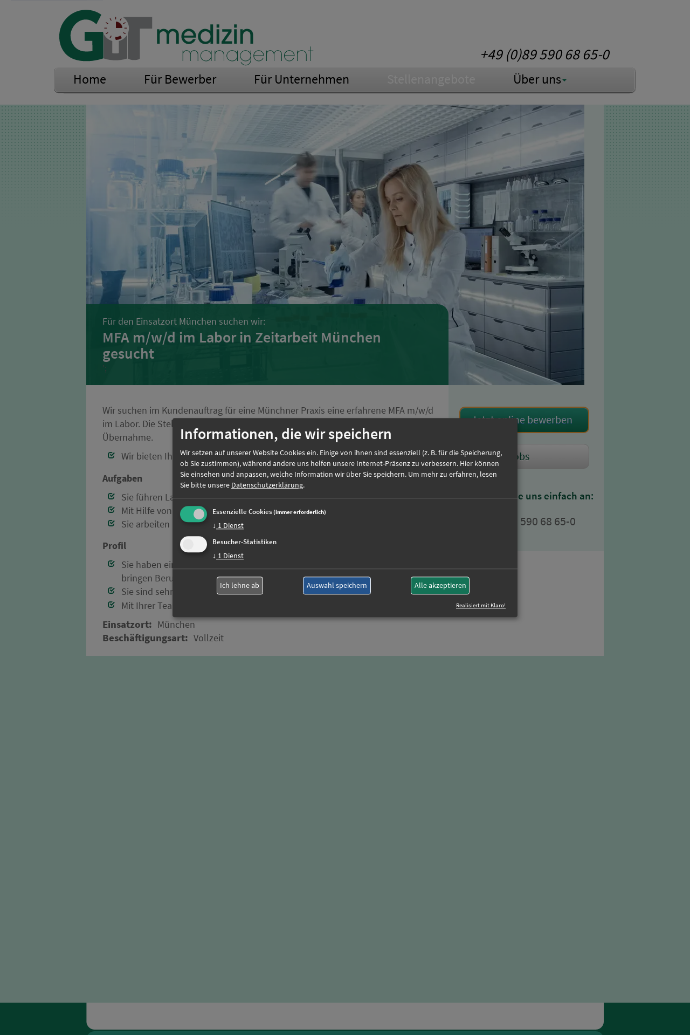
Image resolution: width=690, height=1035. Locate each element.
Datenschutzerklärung (267, 485)
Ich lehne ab (239, 586)
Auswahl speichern (337, 586)
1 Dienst (228, 525)
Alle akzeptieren (440, 586)
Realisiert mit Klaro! (481, 605)
